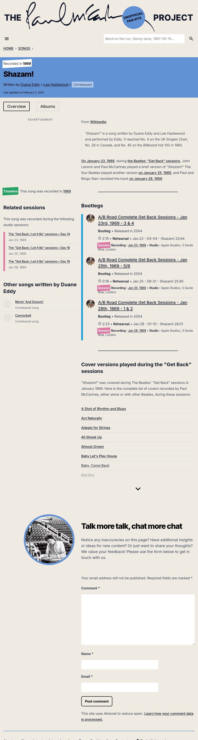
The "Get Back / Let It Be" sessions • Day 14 (39, 234)
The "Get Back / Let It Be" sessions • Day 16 (39, 247)
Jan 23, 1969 (137, 245)
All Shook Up (91, 437)
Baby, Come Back (95, 465)
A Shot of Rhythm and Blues (103, 409)
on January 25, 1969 (155, 173)
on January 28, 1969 (145, 178)
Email (87, 676)
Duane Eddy (30, 84)
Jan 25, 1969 (137, 288)
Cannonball (23, 315)
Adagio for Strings (95, 428)
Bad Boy (87, 475)
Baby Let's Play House (99, 456)
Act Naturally (91, 418)
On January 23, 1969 (97, 161)
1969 (67, 191)
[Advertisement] (40, 152)
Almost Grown (92, 446)
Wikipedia (98, 122)
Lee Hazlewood (56, 84)
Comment (90, 588)
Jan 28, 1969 (137, 330)
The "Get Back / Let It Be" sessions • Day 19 (39, 261)
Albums (47, 106)
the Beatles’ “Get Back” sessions (154, 161)
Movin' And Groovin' (29, 302)
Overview (16, 106)
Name (87, 654)
